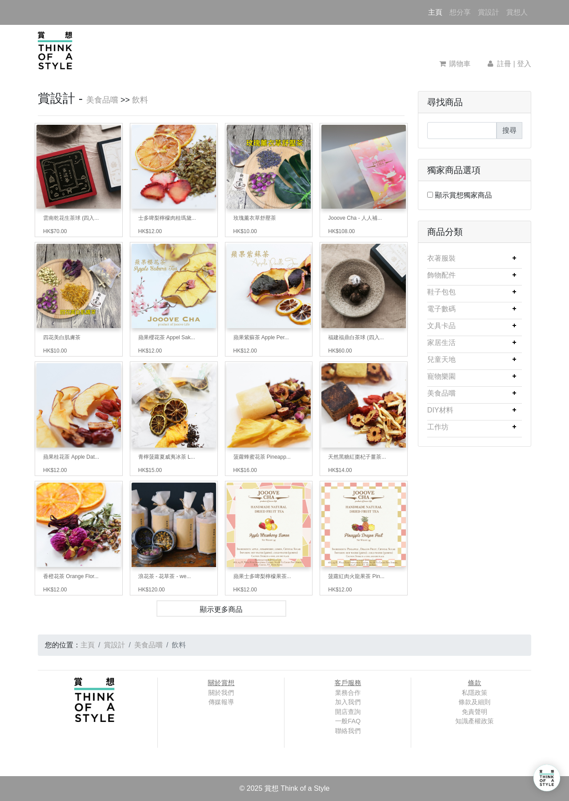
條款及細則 (475, 702)
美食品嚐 (102, 99)
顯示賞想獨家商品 (463, 195)
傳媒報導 (221, 702)
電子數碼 (441, 309)
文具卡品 (441, 325)
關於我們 (221, 692)
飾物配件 (441, 275)
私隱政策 (475, 692)
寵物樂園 (441, 376)
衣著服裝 (441, 258)
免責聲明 (475, 711)
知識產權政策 (474, 721)
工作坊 (438, 427)
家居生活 (441, 342)
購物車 (455, 63)
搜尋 (509, 130)
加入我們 (348, 702)
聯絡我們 (348, 730)
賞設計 (488, 12)
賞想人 (517, 12)
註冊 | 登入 (508, 63)
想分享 (460, 12)
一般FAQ (348, 721)
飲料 (140, 99)
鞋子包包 (441, 292)
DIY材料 (440, 410)
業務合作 (348, 692)
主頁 (437, 11)
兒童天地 (441, 359)
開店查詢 (348, 711)
